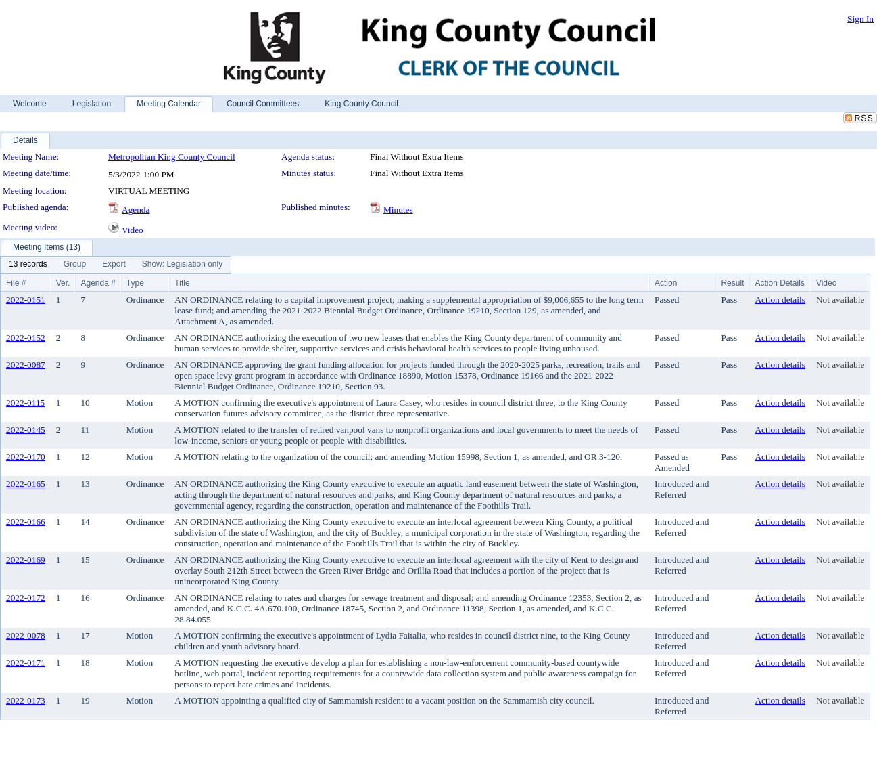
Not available (840, 300)
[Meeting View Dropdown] (182, 265)
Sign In (860, 19)
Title (181, 283)
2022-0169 (25, 560)
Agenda (135, 209)
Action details (780, 300)
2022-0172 (25, 597)
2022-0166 (25, 522)
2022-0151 (25, 300)
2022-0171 (25, 662)
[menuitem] (28, 265)
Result (732, 283)
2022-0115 (25, 402)
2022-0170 (25, 457)
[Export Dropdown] (114, 265)
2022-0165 (25, 484)
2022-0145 (25, 430)
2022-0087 (25, 365)
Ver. (63, 283)
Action (666, 283)
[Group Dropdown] (74, 265)
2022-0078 (25, 635)
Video (132, 230)
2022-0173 (25, 700)
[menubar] (115, 265)
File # (16, 283)
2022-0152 (25, 337)
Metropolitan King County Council (171, 157)
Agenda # (97, 283)
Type (135, 283)
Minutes (398, 209)
